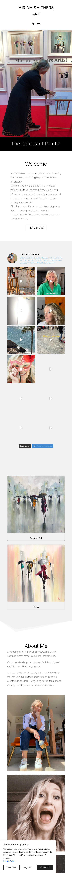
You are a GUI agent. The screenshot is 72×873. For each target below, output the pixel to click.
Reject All (28, 867)
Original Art (36, 538)
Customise (11, 867)
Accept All (44, 867)
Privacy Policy (9, 861)
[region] (28, 856)
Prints (36, 606)
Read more (36, 227)
